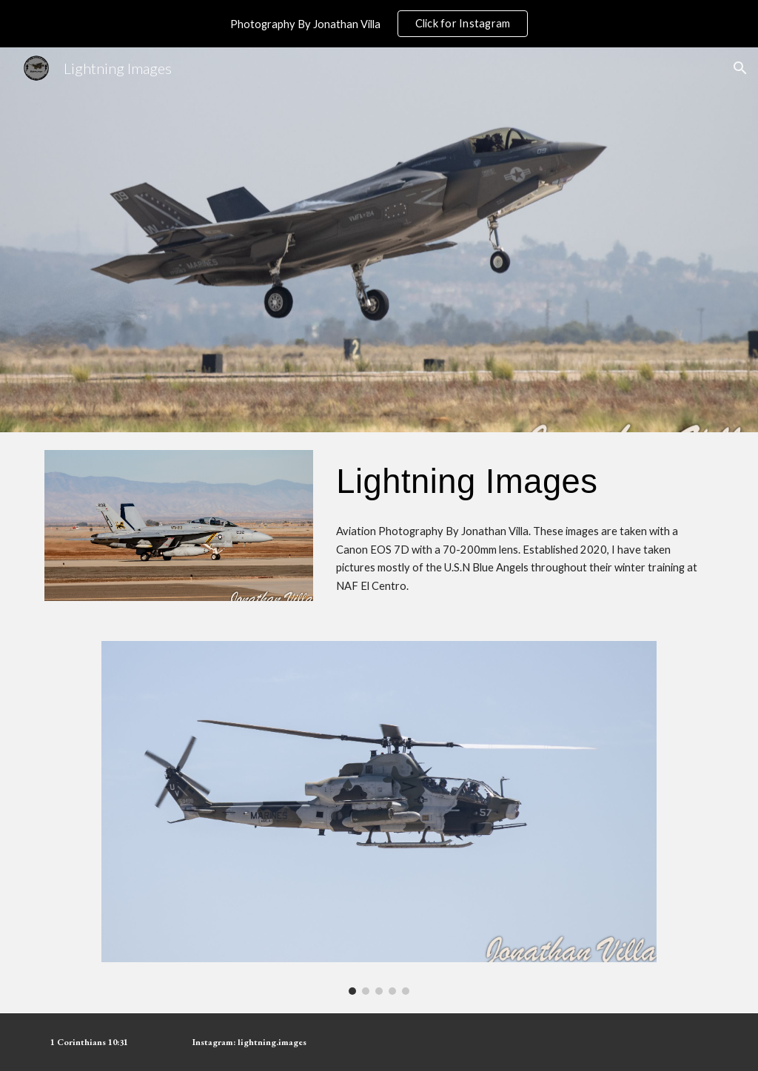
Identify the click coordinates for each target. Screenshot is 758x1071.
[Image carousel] (379, 818)
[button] (740, 68)
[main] (522, 481)
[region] (379, 23)
